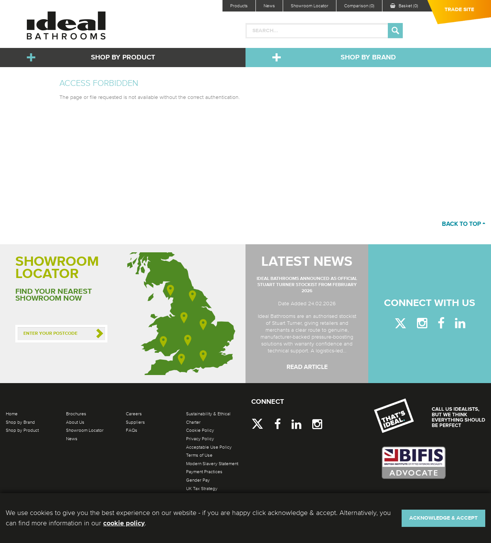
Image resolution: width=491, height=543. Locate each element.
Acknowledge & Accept (443, 518)
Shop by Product (123, 57)
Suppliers (135, 422)
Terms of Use (199, 455)
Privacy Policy (200, 438)
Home (12, 413)
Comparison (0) (359, 5)
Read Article (307, 367)
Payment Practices (204, 471)
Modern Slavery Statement (212, 463)
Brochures (76, 413)
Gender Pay (198, 480)
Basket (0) (404, 5)
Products (239, 5)
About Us (75, 422)
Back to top (463, 224)
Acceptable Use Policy (209, 447)
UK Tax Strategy (201, 488)
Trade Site (459, 9)
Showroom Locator (309, 5)
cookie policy (124, 523)
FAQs (131, 430)
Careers (134, 413)
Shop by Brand (368, 57)
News (269, 5)
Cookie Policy (200, 430)
